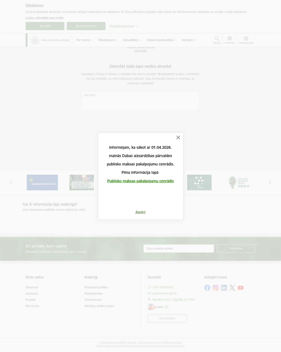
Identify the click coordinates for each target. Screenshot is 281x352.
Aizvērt (140, 212)
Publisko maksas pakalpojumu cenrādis (140, 181)
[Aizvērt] (178, 137)
